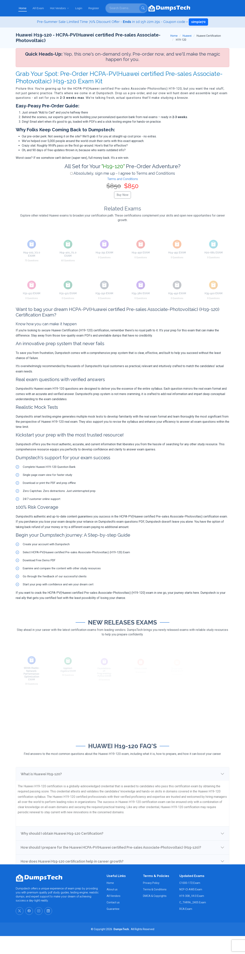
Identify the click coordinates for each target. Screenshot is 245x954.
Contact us (113, 920)
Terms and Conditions (122, 179)
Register (174, 8)
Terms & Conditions (155, 907)
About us (112, 907)
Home (104, 8)
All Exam (119, 8)
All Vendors (113, 914)
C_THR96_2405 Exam (192, 920)
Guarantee (113, 927)
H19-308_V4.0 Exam (191, 914)
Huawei (187, 35)
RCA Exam (185, 927)
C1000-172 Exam (189, 901)
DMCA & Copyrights (155, 914)
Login (159, 8)
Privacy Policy (151, 901)
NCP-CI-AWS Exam (190, 907)
